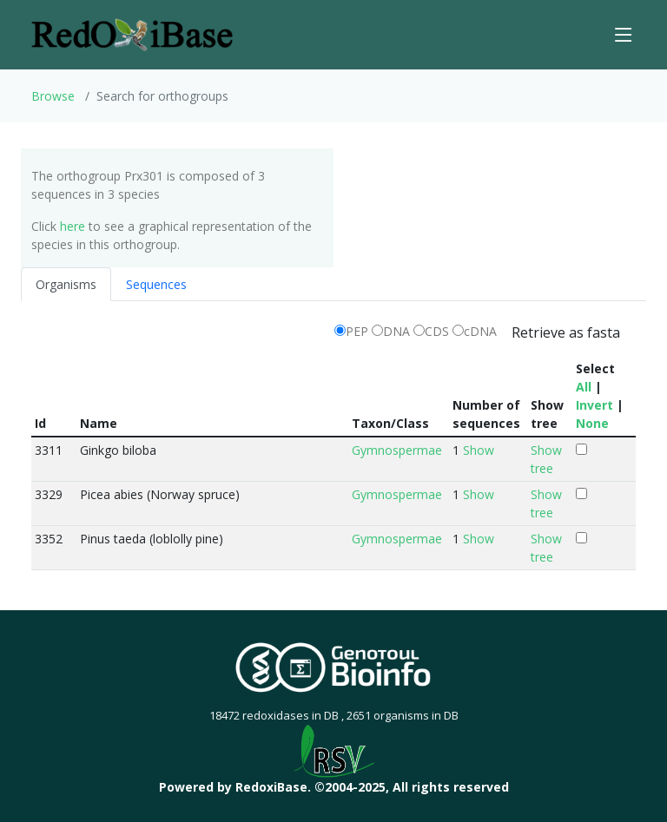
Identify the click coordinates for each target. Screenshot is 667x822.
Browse (53, 96)
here (72, 226)
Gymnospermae (397, 450)
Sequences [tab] (156, 284)
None (592, 423)
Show (478, 450)
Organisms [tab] (66, 284)
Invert (594, 405)
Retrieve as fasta (566, 332)
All (583, 386)
